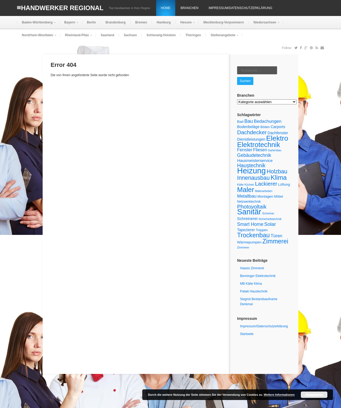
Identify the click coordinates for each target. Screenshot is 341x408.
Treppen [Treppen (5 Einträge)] (262, 230)
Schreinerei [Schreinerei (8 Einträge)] (247, 218)
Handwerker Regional (62, 7)
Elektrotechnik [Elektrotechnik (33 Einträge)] (258, 144)
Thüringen (193, 35)
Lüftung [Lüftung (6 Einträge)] (284, 184)
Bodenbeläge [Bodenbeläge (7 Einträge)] (248, 127)
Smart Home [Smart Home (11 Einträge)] (250, 224)
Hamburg (164, 22)
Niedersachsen (264, 25)
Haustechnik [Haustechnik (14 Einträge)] (251, 165)
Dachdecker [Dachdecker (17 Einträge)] (252, 132)
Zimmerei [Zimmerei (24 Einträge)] (275, 241)
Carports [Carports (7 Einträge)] (278, 127)
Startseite (247, 334)
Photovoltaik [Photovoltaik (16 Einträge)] (251, 207)
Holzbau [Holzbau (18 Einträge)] (277, 171)
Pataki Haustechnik (253, 291)
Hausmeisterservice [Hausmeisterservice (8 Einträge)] (255, 160)
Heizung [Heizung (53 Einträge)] (251, 170)
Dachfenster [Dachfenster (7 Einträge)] (277, 133)
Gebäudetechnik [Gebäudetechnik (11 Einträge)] (254, 155)
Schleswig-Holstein (161, 35)
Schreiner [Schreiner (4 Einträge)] (268, 213)
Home (165, 8)
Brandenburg (115, 22)
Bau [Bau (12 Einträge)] (248, 121)
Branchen (189, 8)
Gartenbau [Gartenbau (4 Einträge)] (274, 150)
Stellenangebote (222, 37)
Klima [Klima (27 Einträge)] (279, 177)
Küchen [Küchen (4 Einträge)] (249, 184)
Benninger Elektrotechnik (257, 276)
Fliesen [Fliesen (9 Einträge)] (260, 149)
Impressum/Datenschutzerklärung (240, 8)
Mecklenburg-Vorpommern (223, 22)
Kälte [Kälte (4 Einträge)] (240, 184)
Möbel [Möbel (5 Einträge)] (278, 196)
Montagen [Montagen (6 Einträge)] (265, 196)
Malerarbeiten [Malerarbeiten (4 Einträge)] (263, 191)
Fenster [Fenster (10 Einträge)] (244, 149)
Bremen (141, 22)
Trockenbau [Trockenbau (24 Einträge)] (253, 235)
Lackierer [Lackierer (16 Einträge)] (266, 184)
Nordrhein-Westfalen (37, 37)
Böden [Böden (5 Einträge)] (265, 127)
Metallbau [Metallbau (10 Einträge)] (247, 196)
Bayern (69, 25)
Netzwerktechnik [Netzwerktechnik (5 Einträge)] (249, 201)
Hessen (186, 25)
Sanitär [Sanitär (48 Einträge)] (249, 211)
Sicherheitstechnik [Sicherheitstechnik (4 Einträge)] (269, 219)
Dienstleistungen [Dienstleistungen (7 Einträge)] (251, 139)
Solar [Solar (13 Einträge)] (270, 224)
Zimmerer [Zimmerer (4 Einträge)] (243, 247)
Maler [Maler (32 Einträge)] (245, 189)
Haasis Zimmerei (252, 268)
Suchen (245, 81)
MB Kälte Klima (251, 283)
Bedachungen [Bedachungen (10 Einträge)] (268, 121)
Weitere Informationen (279, 394)
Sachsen (130, 35)
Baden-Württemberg (36, 25)
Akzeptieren (314, 395)
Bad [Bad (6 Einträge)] (240, 122)
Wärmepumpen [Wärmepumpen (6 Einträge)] (249, 242)
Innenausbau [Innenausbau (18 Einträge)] (253, 178)
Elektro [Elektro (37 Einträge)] (277, 138)
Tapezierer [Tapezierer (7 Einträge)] (246, 230)
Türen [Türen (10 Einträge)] (276, 235)
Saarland (107, 35)
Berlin (91, 22)
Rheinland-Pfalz (76, 37)
